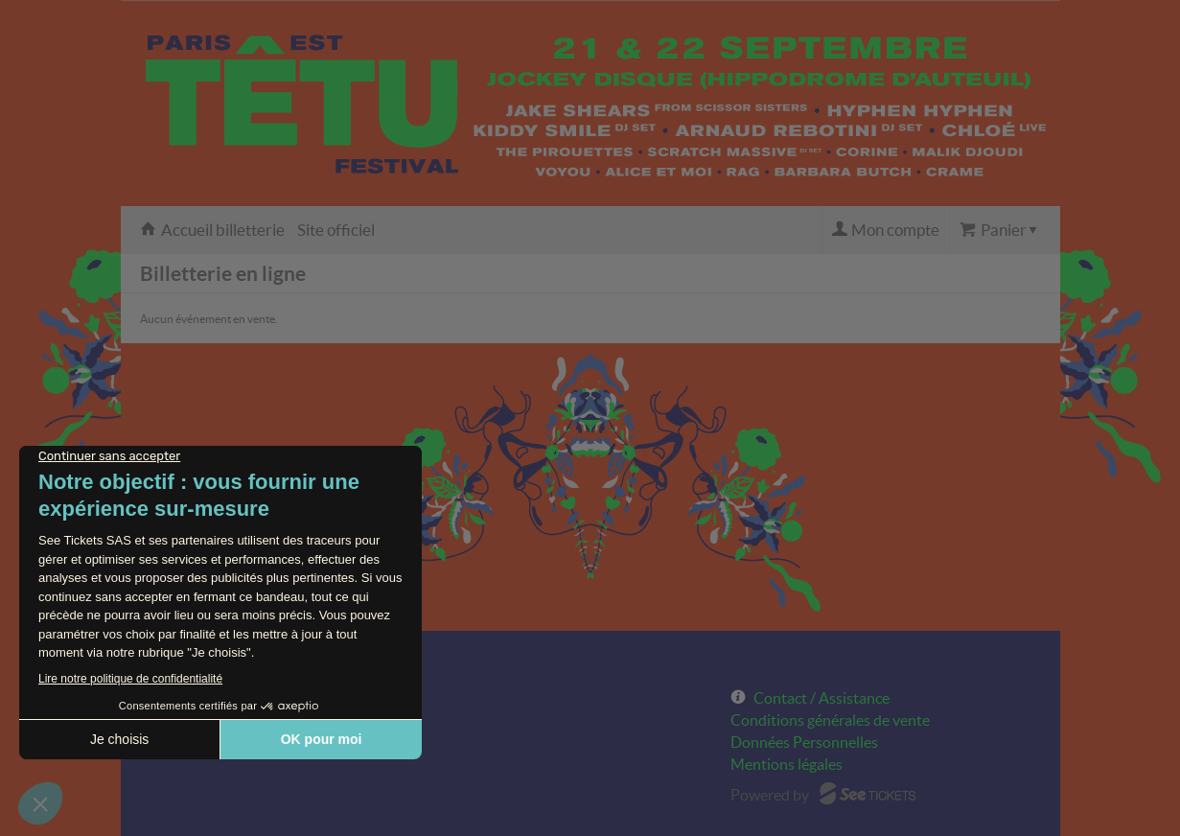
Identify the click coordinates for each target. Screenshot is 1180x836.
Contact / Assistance (821, 698)
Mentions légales (786, 764)
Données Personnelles (804, 742)
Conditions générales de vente (830, 720)
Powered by (769, 794)
